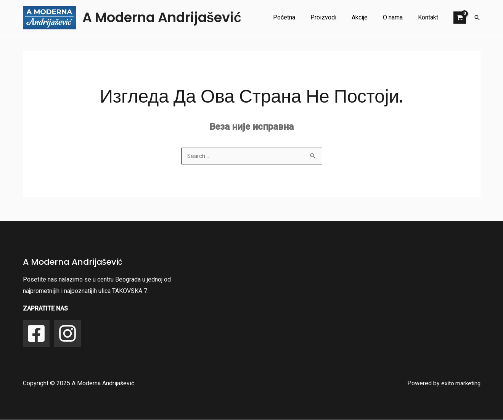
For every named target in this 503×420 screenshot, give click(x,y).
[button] (477, 17)
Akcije (367, 17)
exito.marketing (460, 383)
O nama (397, 17)
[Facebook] (36, 333)
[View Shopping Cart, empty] (459, 17)
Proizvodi (334, 17)
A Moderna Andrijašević (161, 17)
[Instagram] (67, 333)
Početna (298, 17)
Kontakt (429, 17)
